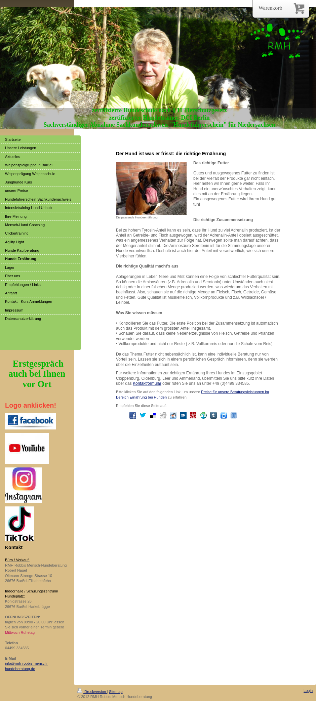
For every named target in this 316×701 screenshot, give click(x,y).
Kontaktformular (147, 383)
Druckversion (92, 692)
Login (308, 691)
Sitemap (115, 692)
